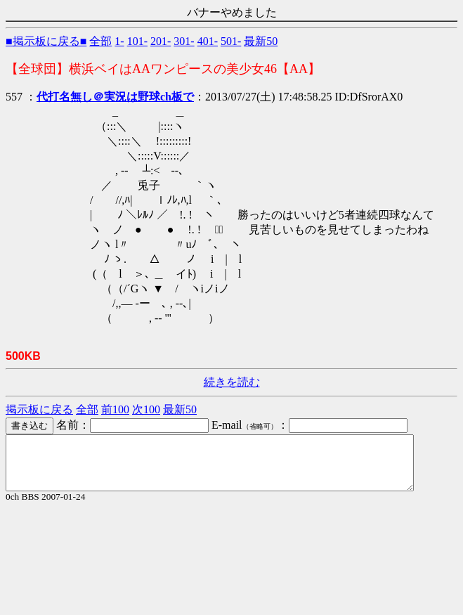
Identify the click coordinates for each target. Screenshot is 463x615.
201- (160, 41)
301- (184, 41)
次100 (146, 409)
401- (207, 41)
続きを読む (232, 382)
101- (137, 41)
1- (119, 41)
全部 (100, 41)
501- (231, 41)
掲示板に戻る (39, 409)
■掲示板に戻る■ (46, 41)
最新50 (261, 41)
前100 (115, 409)
